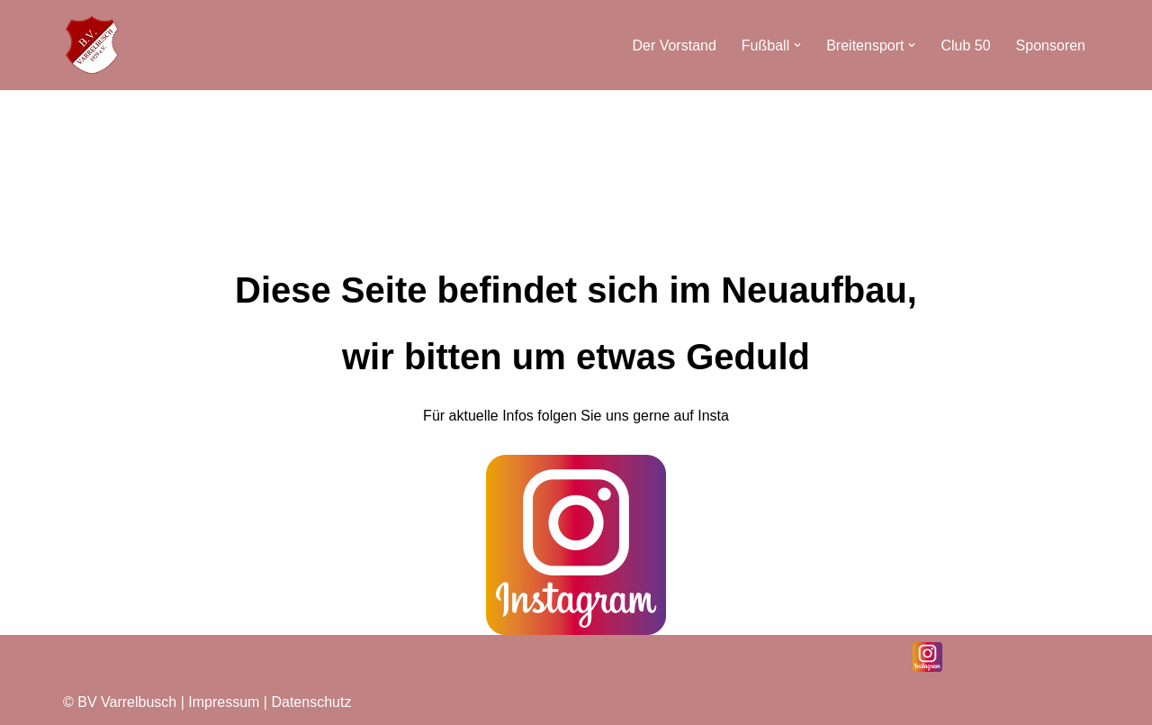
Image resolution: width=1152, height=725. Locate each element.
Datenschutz (311, 702)
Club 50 (965, 45)
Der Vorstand (674, 45)
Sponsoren (1050, 45)
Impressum (226, 702)
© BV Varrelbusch (119, 702)
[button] (797, 45)
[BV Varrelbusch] (92, 45)
